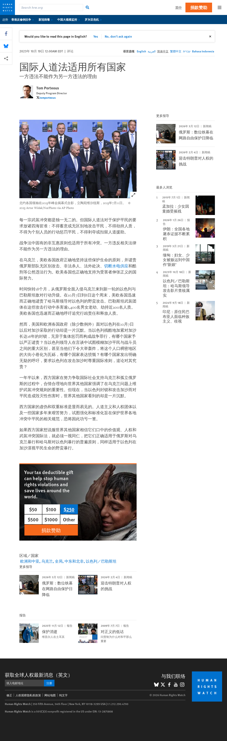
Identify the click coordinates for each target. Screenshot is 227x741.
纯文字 (63, 695)
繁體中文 (175, 51)
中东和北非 (74, 561)
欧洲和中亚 (29, 561)
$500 (33, 519)
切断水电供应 (116, 266)
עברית (186, 51)
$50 (33, 509)
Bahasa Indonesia (203, 51)
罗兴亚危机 (94, 19)
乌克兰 (47, 561)
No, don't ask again (118, 36)
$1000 (51, 519)
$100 (51, 509)
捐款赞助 (198, 7)
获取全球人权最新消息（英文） (39, 674)
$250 (69, 509)
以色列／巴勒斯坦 (101, 561)
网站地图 (50, 695)
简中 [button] (178, 7)
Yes (95, 36)
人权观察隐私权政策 (28, 695)
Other (69, 519)
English (141, 51)
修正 (9, 695)
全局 (59, 561)
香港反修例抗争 (23, 19)
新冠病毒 (46, 19)
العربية (152, 51)
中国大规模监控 (69, 19)
